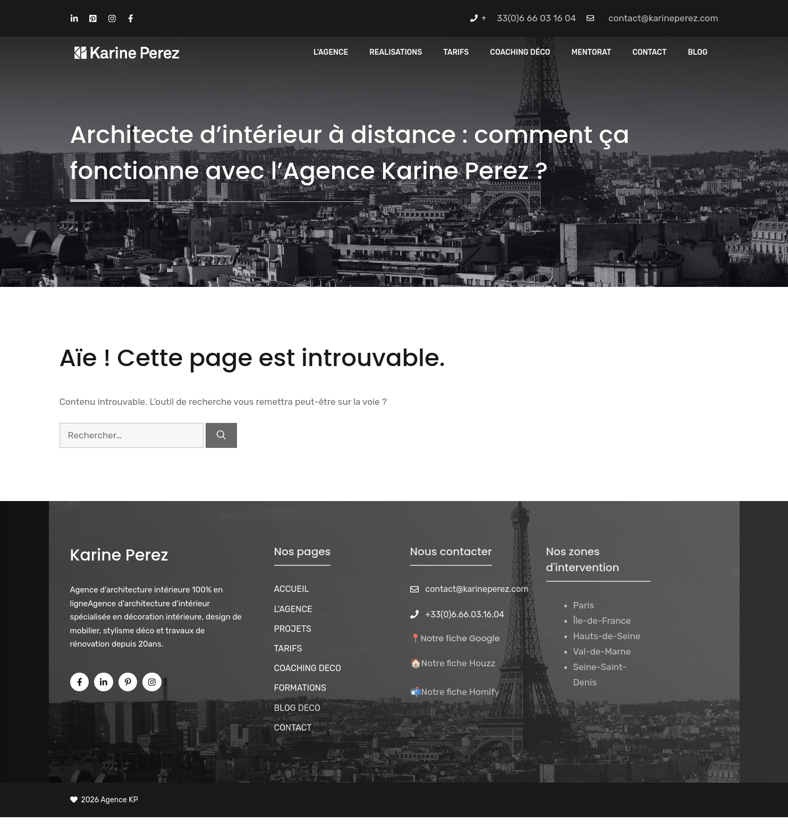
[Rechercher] (221, 435)
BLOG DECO (297, 708)
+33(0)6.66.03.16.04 (464, 614)
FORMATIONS (300, 688)
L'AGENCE (293, 609)
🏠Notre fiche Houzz (453, 663)
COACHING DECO (307, 668)
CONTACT (649, 52)
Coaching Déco (520, 52)
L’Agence (330, 52)
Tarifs (456, 52)
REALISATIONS (395, 52)
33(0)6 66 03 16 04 (536, 18)
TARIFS (288, 648)
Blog (697, 52)
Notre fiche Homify (460, 691)
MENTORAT (592, 52)
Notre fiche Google (460, 638)
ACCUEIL (291, 589)
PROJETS (293, 629)
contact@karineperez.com (663, 18)
